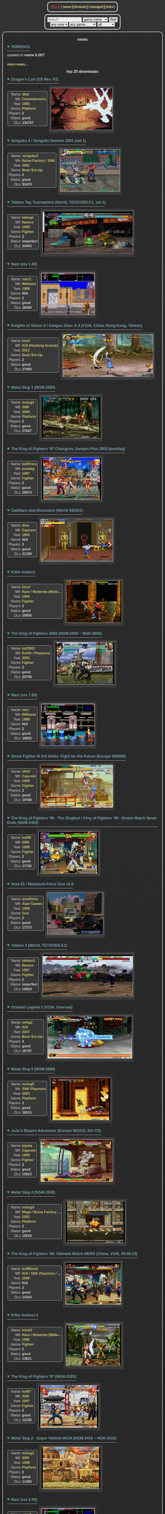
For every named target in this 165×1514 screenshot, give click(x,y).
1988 (26, 288)
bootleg (28, 469)
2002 (26, 658)
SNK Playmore (34, 1089)
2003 (26, 1093)
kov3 (26, 341)
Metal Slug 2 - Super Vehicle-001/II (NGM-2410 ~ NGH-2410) (63, 1438)
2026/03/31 (20, 47)
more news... (17, 64)
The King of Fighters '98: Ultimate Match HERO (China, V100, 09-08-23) (74, 1254)
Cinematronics (34, 99)
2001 (26, 165)
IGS (25, 1027)
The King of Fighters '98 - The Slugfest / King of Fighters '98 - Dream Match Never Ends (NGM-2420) (82, 820)
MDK (55, 7)
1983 (26, 104)
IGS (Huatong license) (40, 345)
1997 (26, 473)
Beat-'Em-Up (32, 170)
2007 (26, 1032)
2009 (26, 1278)
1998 (26, 847)
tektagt (27, 217)
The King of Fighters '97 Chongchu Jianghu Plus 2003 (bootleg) (68, 449)
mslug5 (28, 1084)
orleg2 (27, 1022)
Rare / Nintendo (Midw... (41, 592)
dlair (25, 94)
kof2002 (28, 648)
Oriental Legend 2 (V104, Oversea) (42, 1007)
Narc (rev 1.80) (24, 264)
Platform (29, 108)
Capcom (29, 530)
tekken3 (28, 960)
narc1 (26, 279)
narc (25, 710)
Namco (28, 222)
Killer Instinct (23, 572)
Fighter (28, 232)
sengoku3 (30, 156)
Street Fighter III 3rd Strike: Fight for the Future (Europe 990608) (68, 756)
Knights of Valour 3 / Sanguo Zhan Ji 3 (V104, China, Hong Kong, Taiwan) (76, 325)
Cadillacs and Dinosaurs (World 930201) (47, 510)
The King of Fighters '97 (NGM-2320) (43, 1376)
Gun (25, 913)
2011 (26, 350)
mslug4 (28, 1207)
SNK (25, 407)
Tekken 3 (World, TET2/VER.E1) (39, 945)
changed (96, 7)
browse (80, 7)
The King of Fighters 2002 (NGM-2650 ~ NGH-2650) (56, 633)
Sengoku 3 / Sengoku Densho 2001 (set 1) (48, 141)
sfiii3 (26, 771)
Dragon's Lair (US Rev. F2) (34, 79)
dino (25, 525)
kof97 (26, 1391)
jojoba (27, 1146)
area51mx (30, 899)
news (67, 7)
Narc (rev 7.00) (24, 695)
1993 (26, 535)
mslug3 (28, 402)
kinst (26, 587)
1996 (26, 1339)
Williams (29, 284)
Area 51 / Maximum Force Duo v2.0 (42, 884)
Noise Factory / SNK (38, 160)
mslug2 (28, 1453)
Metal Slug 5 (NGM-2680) (33, 1069)
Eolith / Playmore (36, 653)
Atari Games (32, 904)
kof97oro (29, 464)
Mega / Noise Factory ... (41, 1212)
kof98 (26, 837)
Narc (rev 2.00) (24, 1499)
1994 (26, 596)
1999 (26, 227)
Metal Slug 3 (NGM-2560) (33, 387)
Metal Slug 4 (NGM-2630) (33, 1192)
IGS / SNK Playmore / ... (41, 1273)
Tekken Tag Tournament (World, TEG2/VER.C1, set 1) (58, 202)
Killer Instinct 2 (24, 1315)
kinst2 (27, 1330)
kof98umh (30, 1269)
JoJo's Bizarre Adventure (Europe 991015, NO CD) (56, 1131)
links (109, 7)
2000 (26, 412)
